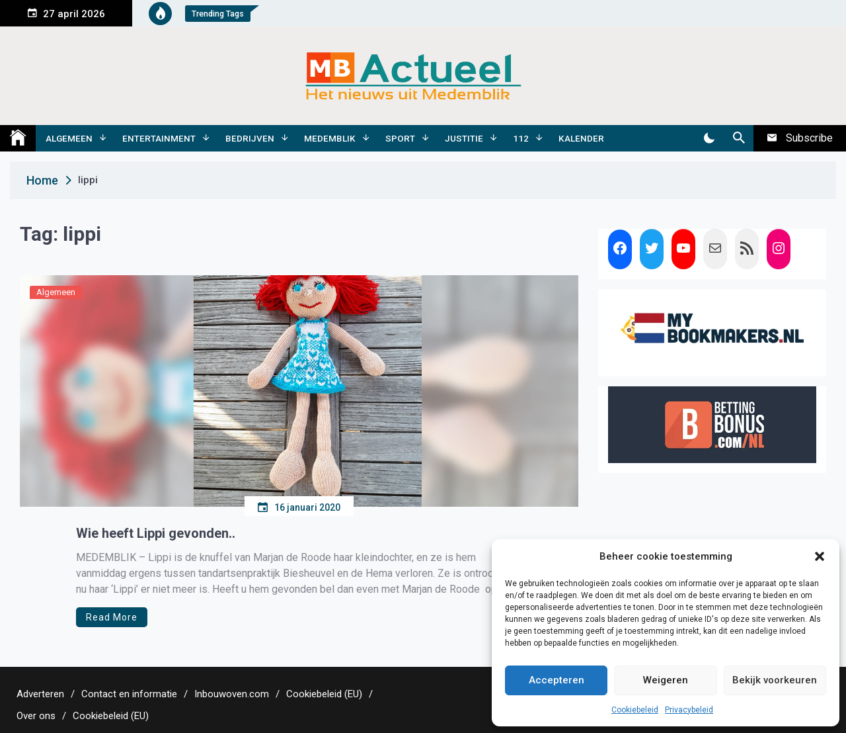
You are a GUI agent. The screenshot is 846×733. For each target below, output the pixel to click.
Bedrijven (249, 138)
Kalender (581, 138)
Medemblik (330, 138)
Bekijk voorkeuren (774, 680)
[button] (819, 556)
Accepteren (556, 680)
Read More (111, 617)
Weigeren (665, 680)
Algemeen (69, 138)
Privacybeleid (689, 709)
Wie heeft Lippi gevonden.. (155, 533)
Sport (400, 138)
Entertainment (159, 138)
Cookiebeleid (634, 709)
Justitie (464, 138)
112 (521, 138)
